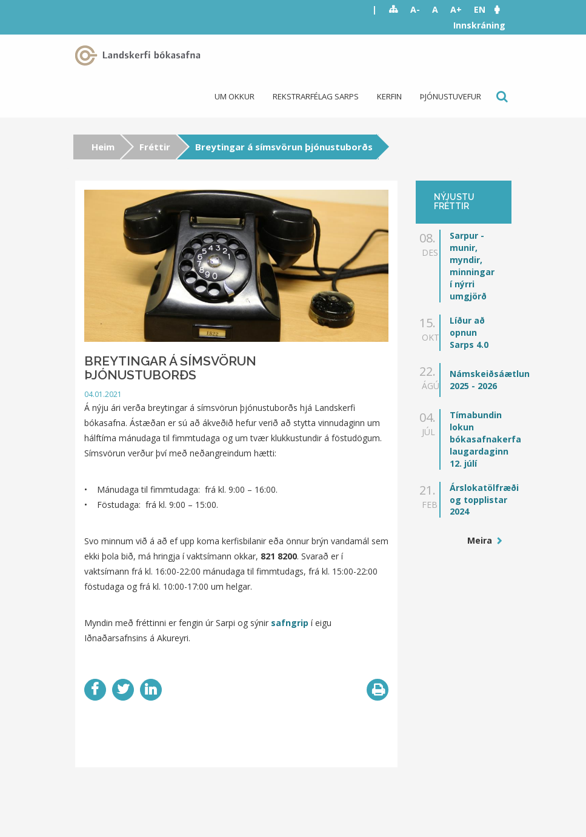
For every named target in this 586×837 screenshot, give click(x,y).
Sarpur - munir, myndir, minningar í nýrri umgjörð (472, 266)
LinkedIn (151, 689)
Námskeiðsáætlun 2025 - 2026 (490, 380)
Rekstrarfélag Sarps (316, 96)
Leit (500, 97)
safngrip (291, 623)
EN (479, 9)
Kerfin (389, 96)
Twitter (123, 689)
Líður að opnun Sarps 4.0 (469, 332)
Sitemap (393, 10)
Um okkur (235, 96)
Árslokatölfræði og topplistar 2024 (484, 500)
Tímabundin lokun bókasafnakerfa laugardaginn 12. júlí (485, 439)
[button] (502, 9)
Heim (103, 147)
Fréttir (154, 147)
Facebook (95, 689)
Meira (480, 540)
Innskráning (479, 25)
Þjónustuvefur (450, 96)
